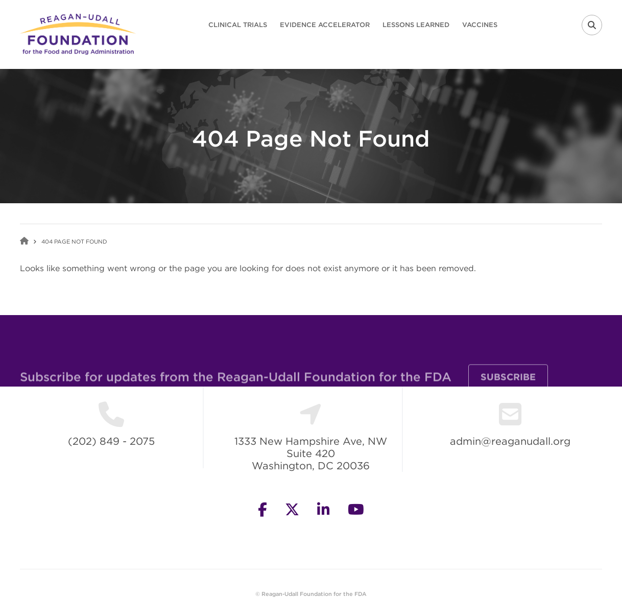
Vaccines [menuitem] (479, 24)
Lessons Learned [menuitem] (415, 24)
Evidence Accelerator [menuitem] (325, 24)
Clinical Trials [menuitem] (237, 24)
